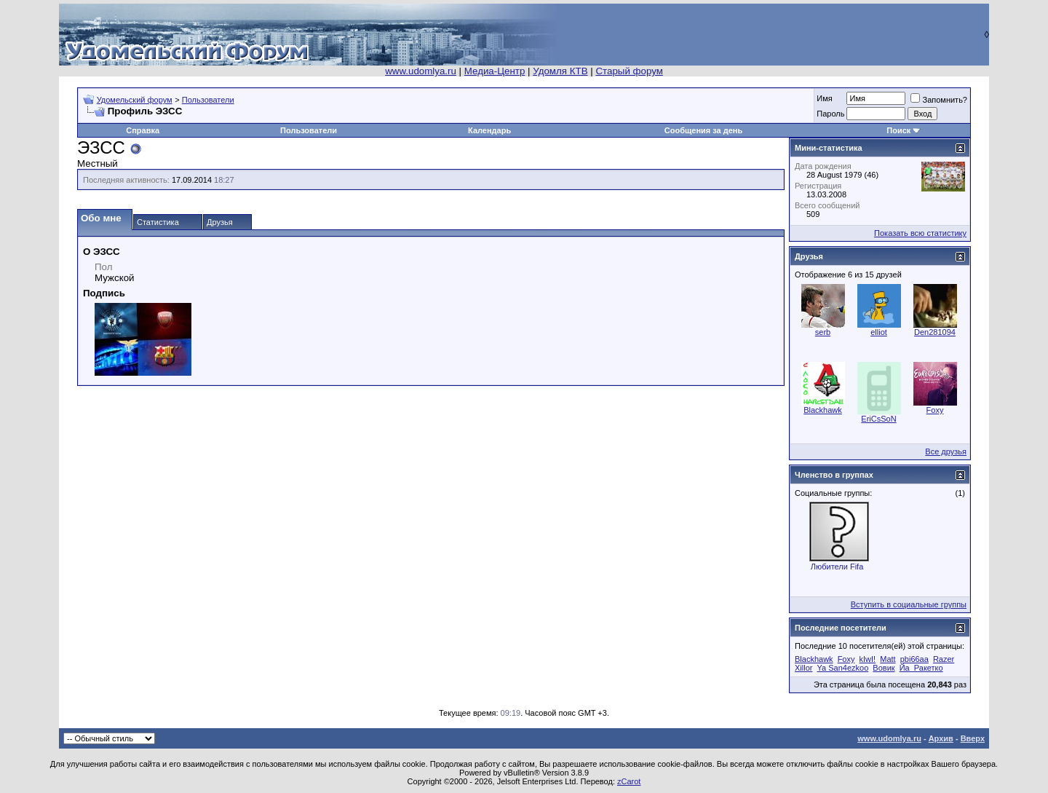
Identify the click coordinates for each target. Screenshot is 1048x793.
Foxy (935, 410)
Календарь (489, 130)
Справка (142, 130)
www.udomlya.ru (420, 71)
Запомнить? (938, 99)
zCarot (628, 781)
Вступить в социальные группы (908, 604)
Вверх (973, 738)
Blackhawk (822, 410)
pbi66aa (914, 659)
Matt (887, 659)
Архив (941, 738)
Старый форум (628, 71)
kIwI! (868, 659)
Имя (824, 98)
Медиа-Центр (494, 71)
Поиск (898, 130)
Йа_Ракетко (921, 667)
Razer (943, 659)
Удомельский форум (134, 99)
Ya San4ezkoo (843, 667)
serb (822, 332)
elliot (878, 332)
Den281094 (935, 332)
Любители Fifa (837, 566)
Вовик (883, 667)
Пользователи (208, 99)
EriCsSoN (878, 418)
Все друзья (945, 451)
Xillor (803, 667)
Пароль (830, 113)
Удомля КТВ (560, 71)
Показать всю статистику (920, 233)
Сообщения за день (703, 130)
